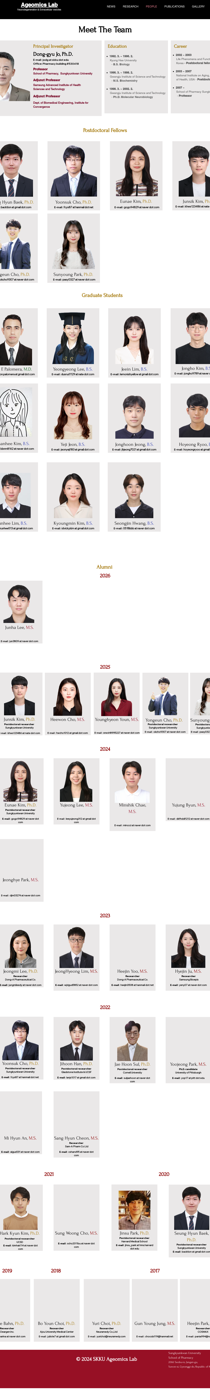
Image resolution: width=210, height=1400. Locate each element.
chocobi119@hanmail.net (159, 1336)
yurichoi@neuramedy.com (111, 1336)
